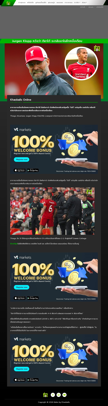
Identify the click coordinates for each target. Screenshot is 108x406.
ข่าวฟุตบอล (21, 2)
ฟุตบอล (90, 7)
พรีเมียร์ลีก (30, 2)
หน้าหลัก (82, 7)
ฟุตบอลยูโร (51, 2)
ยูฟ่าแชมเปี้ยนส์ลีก (40, 2)
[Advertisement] (54, 24)
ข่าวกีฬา (76, 2)
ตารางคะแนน (68, 2)
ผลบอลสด (60, 2)
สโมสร (84, 2)
